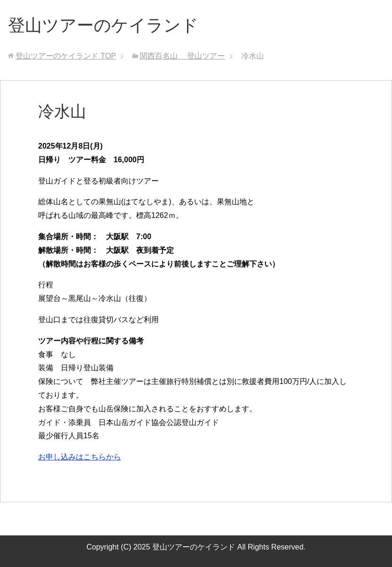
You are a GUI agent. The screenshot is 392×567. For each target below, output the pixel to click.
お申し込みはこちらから (79, 457)
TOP (66, 56)
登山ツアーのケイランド (103, 25)
